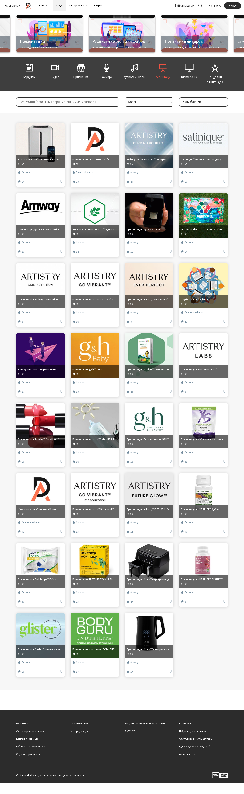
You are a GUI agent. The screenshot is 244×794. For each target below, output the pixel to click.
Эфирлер (98, 5)
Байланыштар (184, 5)
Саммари (106, 82)
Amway (24, 186)
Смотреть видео (145, 16)
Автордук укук (79, 742)
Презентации (162, 82)
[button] (12, 5)
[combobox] (149, 113)
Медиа (59, 5)
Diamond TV (189, 82)
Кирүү (233, 5)
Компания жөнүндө (27, 750)
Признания (80, 82)
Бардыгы (29, 82)
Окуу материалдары (28, 765)
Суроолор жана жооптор (30, 742)
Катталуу (215, 5)
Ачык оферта (187, 765)
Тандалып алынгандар (215, 85)
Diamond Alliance (83, 186)
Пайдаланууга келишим (192, 742)
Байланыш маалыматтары (31, 758)
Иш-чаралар (44, 5)
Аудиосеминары (134, 82)
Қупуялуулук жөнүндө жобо (195, 758)
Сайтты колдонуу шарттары (196, 750)
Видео (55, 82)
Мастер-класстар (78, 5)
